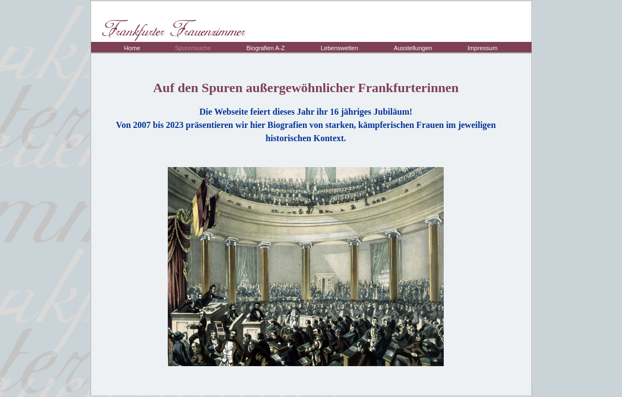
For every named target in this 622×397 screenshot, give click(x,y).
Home (132, 48)
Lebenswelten (339, 48)
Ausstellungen (413, 48)
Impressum (482, 48)
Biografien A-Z (265, 48)
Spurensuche (193, 48)
